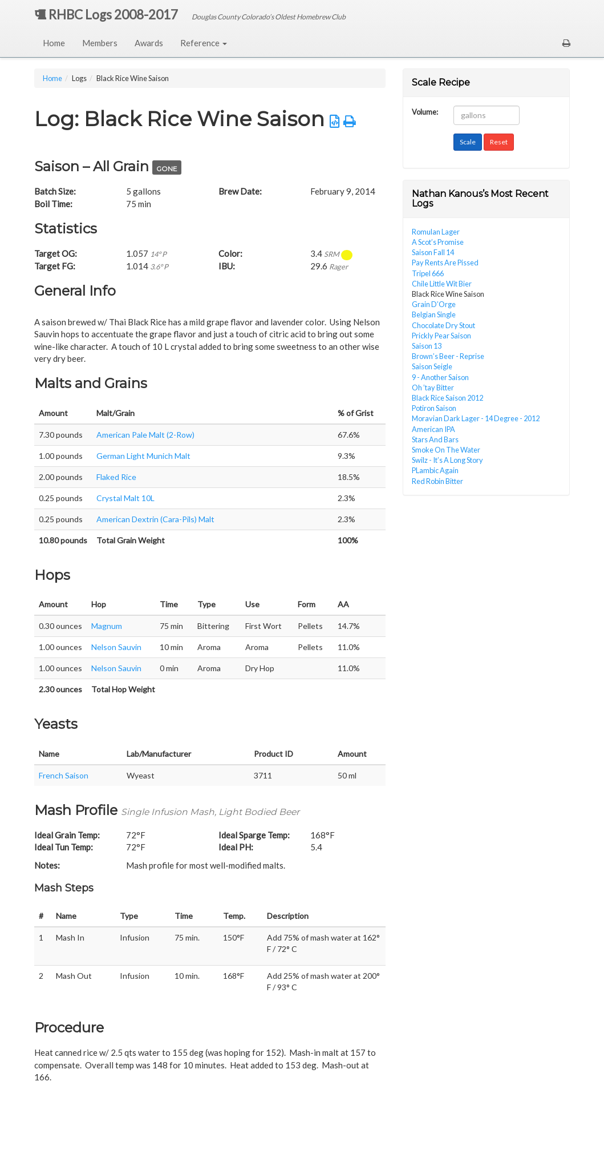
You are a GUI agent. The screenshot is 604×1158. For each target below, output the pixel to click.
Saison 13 (426, 345)
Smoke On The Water (446, 449)
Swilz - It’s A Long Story (447, 460)
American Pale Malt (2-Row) (145, 434)
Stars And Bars (435, 439)
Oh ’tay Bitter (433, 387)
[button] (566, 43)
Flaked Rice (116, 477)
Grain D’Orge (434, 304)
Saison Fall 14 (433, 252)
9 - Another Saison (440, 377)
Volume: (425, 111)
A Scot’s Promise (438, 242)
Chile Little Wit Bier (442, 283)
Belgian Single (434, 314)
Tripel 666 (428, 273)
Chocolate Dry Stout (443, 325)
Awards (149, 43)
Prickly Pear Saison (441, 335)
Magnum (106, 626)
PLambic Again (435, 470)
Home (54, 43)
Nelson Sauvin (116, 647)
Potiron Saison (434, 408)
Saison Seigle (432, 366)
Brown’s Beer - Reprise (448, 356)
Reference (203, 43)
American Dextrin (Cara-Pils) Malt (155, 519)
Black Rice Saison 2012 (447, 397)
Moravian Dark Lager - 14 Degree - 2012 (476, 418)
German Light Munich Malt (143, 456)
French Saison (63, 775)
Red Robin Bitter (437, 481)
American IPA (433, 429)
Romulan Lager (436, 231)
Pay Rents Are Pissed (445, 262)
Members (99, 43)
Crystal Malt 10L (125, 498)
